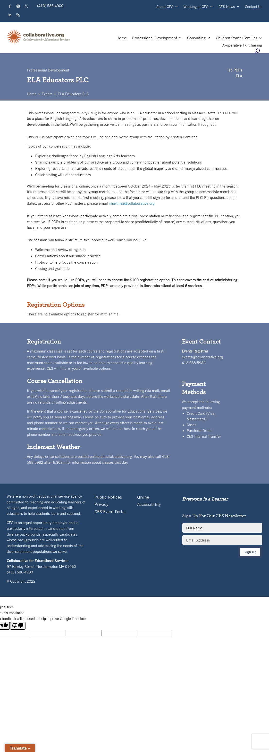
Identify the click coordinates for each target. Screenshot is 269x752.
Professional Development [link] (154, 38)
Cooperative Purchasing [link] (241, 45)
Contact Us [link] (253, 7)
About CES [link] (164, 7)
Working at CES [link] (196, 7)
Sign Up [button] (250, 552)
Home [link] (122, 38)
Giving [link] (143, 497)
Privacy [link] (101, 505)
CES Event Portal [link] (110, 512)
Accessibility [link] (149, 505)
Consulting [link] (196, 38)
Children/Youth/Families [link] (236, 38)
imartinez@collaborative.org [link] (132, 203)
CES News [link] (227, 7)
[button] (10, 6)
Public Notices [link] (108, 497)
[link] (39, 42)
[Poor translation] (17, 626)
